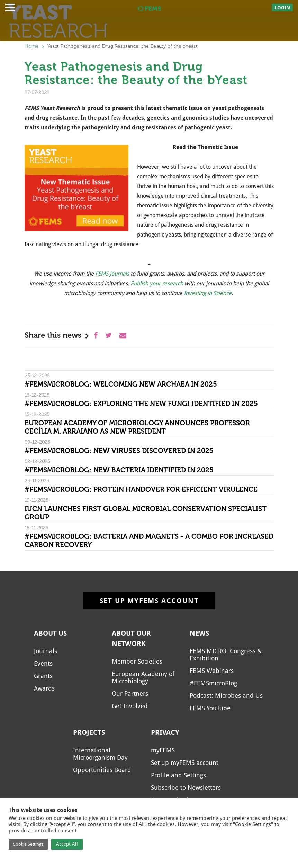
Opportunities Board (102, 770)
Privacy (165, 732)
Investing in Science (208, 293)
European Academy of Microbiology (143, 677)
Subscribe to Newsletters (186, 787)
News (199, 633)
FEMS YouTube (210, 708)
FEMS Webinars (212, 670)
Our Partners (130, 693)
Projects (89, 732)
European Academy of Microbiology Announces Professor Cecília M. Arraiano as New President (137, 427)
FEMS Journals (112, 273)
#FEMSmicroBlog (213, 683)
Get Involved (130, 706)
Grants (43, 675)
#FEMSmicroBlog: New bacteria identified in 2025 (119, 470)
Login (282, 7)
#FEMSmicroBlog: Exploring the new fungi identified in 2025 (141, 403)
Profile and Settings (178, 775)
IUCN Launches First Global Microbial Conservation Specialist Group (146, 513)
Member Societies (137, 661)
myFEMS (163, 750)
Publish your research (156, 283)
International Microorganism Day (100, 754)
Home (32, 46)
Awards (44, 688)
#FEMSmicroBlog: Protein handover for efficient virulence (141, 489)
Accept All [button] (67, 844)
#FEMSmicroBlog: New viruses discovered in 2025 (119, 450)
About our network (131, 638)
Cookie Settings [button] (28, 844)
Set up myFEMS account (149, 601)
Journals (45, 651)
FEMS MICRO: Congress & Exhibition (226, 654)
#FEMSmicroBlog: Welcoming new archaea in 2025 (121, 384)
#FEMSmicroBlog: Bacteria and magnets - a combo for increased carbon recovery (149, 540)
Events (43, 663)
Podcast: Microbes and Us (226, 695)
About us (50, 633)
